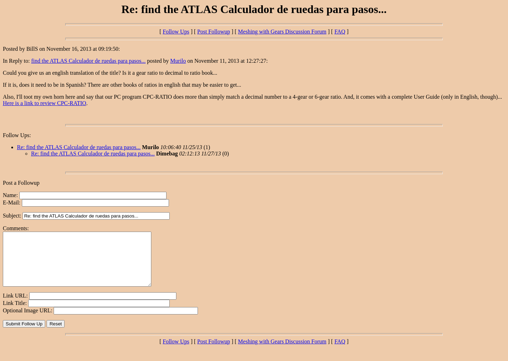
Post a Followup (21, 183)
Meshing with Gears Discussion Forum (282, 32)
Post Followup (213, 32)
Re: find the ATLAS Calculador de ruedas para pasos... (79, 147)
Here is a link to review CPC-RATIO (44, 103)
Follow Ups (176, 32)
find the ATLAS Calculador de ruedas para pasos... (88, 61)
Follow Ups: (17, 135)
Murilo (178, 61)
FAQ (339, 32)
